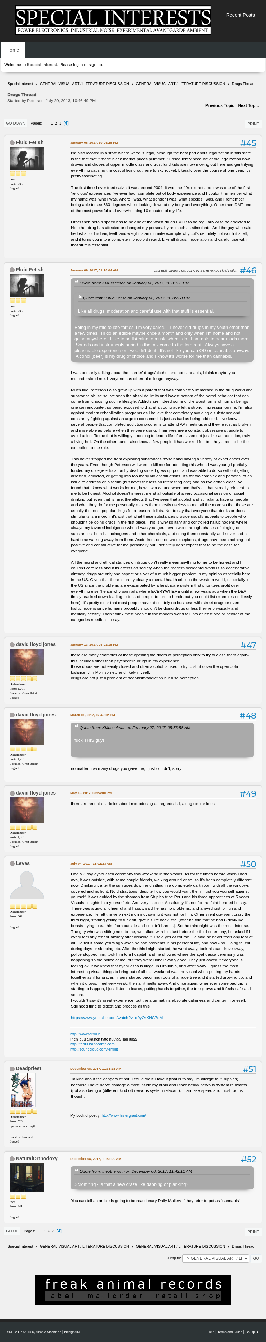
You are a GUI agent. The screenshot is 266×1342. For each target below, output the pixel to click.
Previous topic (219, 105)
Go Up (12, 1231)
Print (253, 124)
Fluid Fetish (30, 142)
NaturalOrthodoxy (37, 1158)
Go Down (15, 123)
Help (210, 1332)
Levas (23, 863)
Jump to (173, 1258)
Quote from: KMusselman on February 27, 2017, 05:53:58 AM (135, 727)
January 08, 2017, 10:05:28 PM (94, 142)
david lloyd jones (36, 644)
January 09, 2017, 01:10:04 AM (94, 270)
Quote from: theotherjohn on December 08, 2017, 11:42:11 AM (136, 1171)
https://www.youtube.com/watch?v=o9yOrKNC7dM (117, 1017)
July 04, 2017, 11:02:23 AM (91, 863)
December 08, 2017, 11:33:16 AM (95, 1068)
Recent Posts (240, 15)
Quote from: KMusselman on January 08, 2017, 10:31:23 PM (134, 283)
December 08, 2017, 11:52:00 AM (95, 1159)
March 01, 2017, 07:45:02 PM (92, 715)
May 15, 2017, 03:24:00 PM (91, 793)
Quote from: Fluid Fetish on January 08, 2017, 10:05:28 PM (136, 298)
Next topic (248, 105)
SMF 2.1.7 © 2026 (20, 1332)
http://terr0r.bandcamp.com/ (92, 1044)
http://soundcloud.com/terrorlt (94, 1049)
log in (78, 64)
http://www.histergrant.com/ (124, 1115)
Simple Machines (48, 1332)
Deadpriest (28, 1068)
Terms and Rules (230, 1332)
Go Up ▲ (252, 1332)
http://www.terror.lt (85, 1034)
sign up (95, 64)
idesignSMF (73, 1332)
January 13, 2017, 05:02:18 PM (94, 644)
